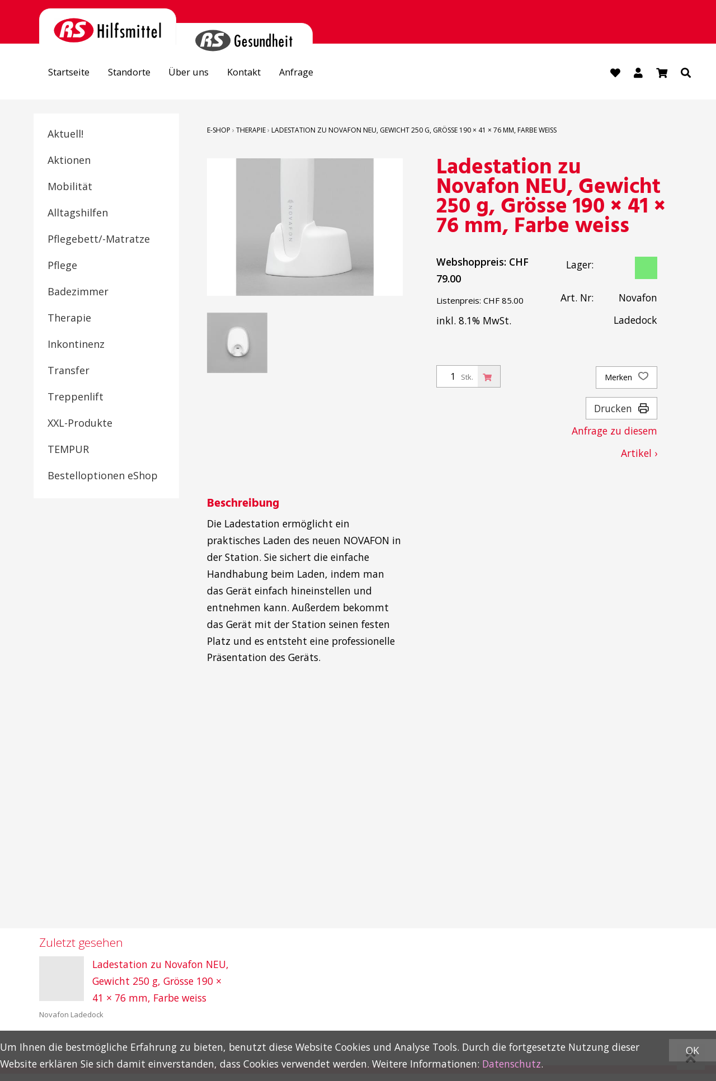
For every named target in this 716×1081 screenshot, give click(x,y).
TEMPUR (68, 449)
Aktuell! (65, 134)
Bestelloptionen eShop (103, 476)
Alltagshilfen (78, 213)
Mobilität (70, 186)
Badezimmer (78, 292)
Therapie (69, 318)
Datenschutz (511, 1063)
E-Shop (218, 130)
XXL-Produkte (80, 423)
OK (692, 1050)
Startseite (72, 73)
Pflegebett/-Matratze (99, 239)
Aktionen (69, 160)
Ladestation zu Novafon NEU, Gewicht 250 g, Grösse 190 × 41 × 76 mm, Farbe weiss (414, 130)
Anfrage (317, 73)
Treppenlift (75, 397)
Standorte (137, 73)
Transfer (69, 370)
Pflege (62, 265)
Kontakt (261, 73)
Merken (626, 378)
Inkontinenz (76, 344)
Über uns (201, 73)
